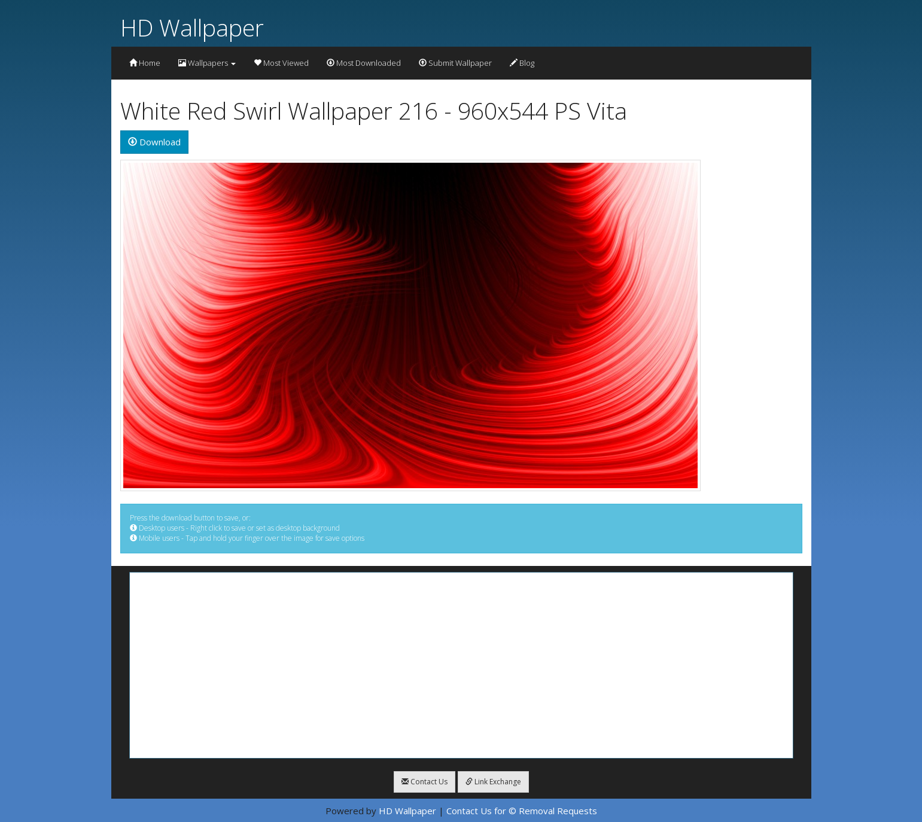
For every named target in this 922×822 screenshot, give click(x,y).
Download (154, 142)
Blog (522, 62)
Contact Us (424, 782)
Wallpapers (207, 62)
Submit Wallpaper (455, 62)
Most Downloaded (364, 62)
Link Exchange (493, 782)
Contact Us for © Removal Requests (521, 811)
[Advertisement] (461, 665)
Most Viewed (281, 62)
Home (144, 62)
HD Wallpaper (192, 27)
